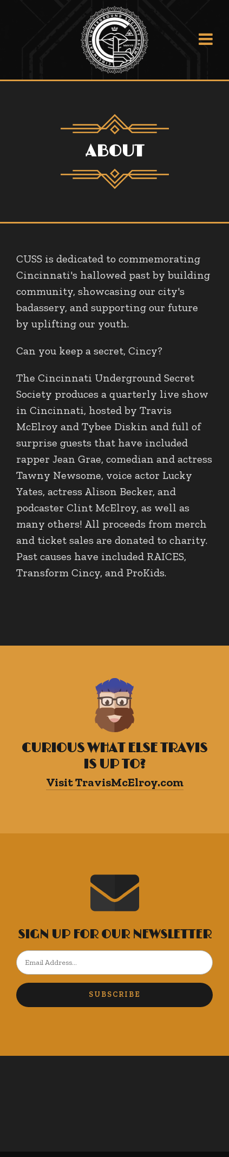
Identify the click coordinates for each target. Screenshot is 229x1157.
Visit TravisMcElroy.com (115, 782)
